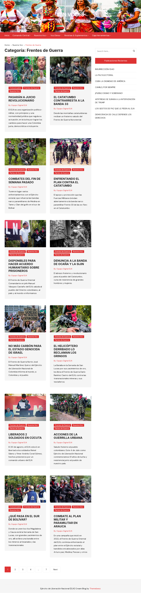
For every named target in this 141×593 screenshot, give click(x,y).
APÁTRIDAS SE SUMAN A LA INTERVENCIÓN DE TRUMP (115, 101)
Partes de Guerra (62, 91)
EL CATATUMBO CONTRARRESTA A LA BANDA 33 (69, 101)
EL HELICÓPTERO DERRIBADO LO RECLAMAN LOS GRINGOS (66, 351)
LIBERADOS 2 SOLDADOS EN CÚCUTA (25, 436)
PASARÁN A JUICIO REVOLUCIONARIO (22, 99)
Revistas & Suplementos (75, 35)
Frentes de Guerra (31, 88)
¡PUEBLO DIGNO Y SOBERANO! (109, 93)
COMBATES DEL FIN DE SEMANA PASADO (25, 180)
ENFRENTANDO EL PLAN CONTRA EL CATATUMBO (66, 182)
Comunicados (15, 88)
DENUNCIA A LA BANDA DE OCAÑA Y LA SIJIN (70, 262)
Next (55, 570)
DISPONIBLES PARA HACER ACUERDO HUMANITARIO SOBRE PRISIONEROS (24, 266)
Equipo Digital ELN (19, 105)
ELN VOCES (70, 14)
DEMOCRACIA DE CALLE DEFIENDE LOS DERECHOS (113, 116)
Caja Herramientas (100, 35)
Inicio (7, 35)
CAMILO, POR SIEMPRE (105, 87)
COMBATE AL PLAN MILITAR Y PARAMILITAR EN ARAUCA (67, 521)
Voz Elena (55, 35)
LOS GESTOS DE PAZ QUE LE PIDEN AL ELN (114, 108)
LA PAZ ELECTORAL (104, 75)
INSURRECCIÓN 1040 (104, 69)
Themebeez (95, 588)
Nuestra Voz (40, 35)
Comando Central (21, 35)
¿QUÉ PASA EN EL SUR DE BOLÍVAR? (24, 518)
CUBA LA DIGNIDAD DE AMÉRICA (110, 81)
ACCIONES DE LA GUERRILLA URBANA (68, 436)
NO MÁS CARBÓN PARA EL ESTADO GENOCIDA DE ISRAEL (25, 349)
